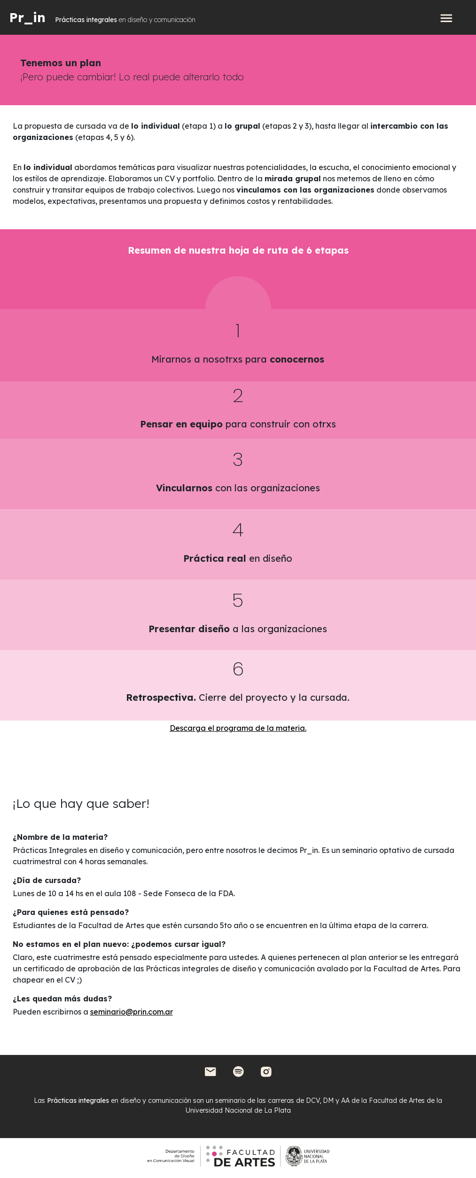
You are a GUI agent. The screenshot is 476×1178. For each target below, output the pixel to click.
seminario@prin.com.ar (131, 1011)
